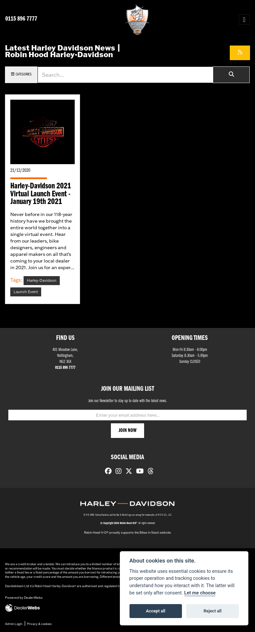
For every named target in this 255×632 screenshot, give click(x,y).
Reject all (212, 610)
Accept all (155, 610)
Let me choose (200, 593)
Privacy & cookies (39, 624)
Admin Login (13, 624)
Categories (21, 74)
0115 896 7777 (21, 19)
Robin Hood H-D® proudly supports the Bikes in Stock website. (127, 532)
